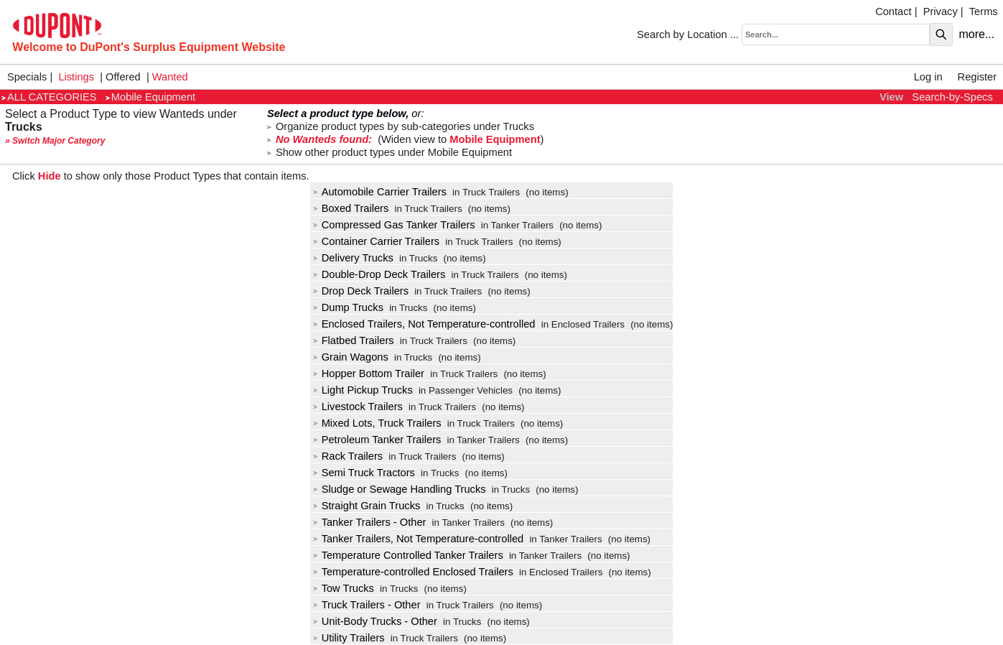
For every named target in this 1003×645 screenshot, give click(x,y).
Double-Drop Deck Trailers (379, 274)
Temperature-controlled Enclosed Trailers (413, 571)
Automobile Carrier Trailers (380, 192)
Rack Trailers (348, 456)
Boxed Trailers (351, 208)
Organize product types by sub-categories (400, 126)
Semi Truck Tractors (364, 472)
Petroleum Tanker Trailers (377, 439)
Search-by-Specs (952, 97)
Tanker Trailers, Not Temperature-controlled (418, 538)
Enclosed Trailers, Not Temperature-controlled (424, 324)
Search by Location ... (688, 34)
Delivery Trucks (353, 258)
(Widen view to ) (405, 139)
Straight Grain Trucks (367, 505)
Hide (49, 176)
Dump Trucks (348, 307)
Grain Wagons (350, 357)
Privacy (940, 11)
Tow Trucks (343, 588)
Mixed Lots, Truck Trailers (377, 423)
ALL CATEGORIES (49, 97)
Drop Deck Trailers (361, 291)
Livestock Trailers (358, 406)
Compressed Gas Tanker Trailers (394, 225)
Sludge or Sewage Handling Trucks (399, 489)
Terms (983, 11)
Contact (893, 11)
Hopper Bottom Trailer (368, 373)
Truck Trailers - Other (367, 605)
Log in (928, 77)
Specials (27, 77)
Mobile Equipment (150, 97)
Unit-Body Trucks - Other (375, 621)
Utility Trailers (349, 638)
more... (976, 34)
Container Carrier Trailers (376, 241)
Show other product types (389, 152)
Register (977, 77)
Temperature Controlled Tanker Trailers (408, 555)
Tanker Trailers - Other (369, 522)
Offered (123, 77)
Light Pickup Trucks (363, 390)
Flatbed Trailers (353, 340)
